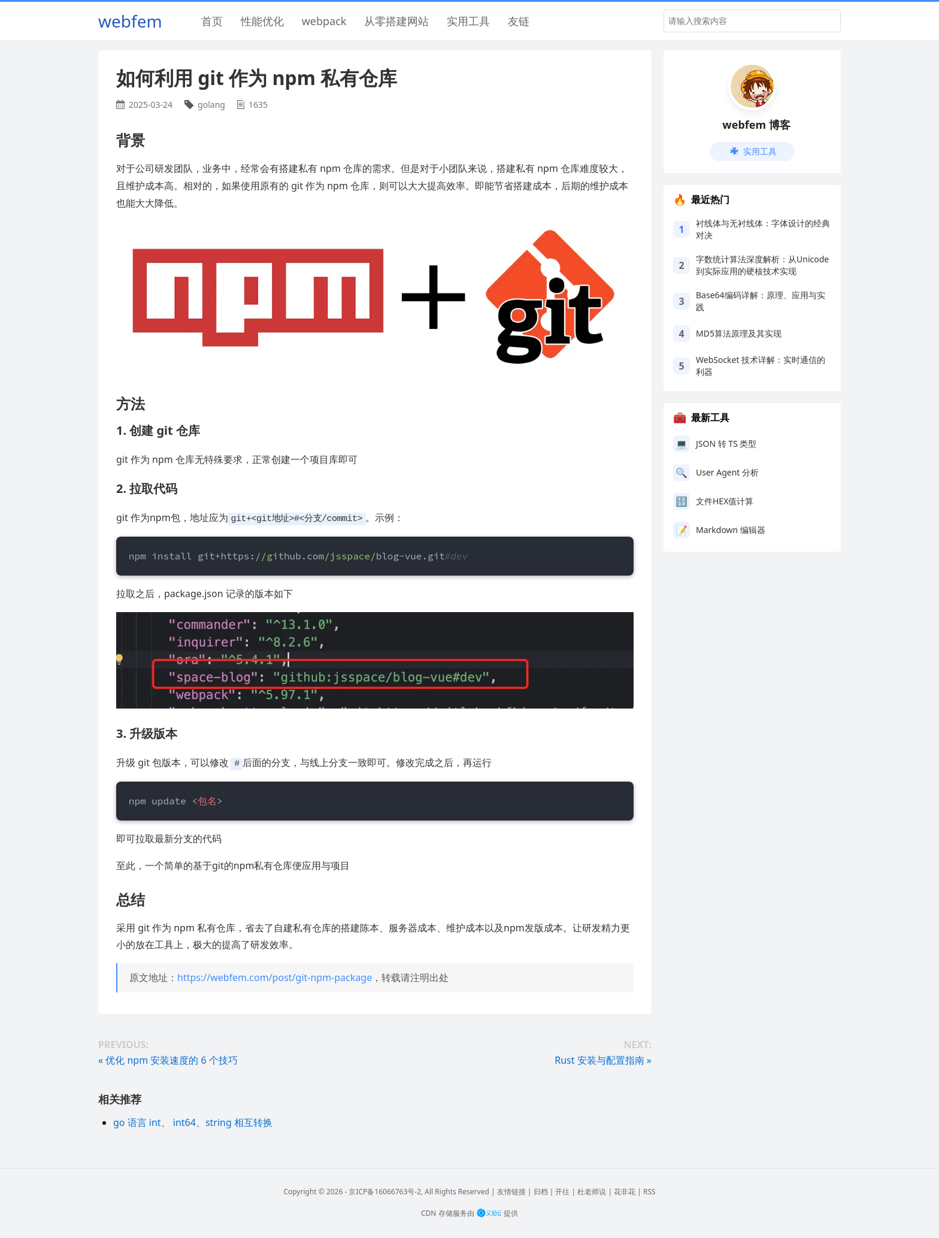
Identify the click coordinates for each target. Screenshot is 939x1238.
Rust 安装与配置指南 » (603, 1059)
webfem (130, 21)
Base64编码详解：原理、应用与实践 (760, 301)
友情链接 (511, 1190)
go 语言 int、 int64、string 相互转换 (192, 1121)
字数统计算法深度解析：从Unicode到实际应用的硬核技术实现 (762, 265)
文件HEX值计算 (724, 501)
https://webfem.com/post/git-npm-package (274, 976)
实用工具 (468, 21)
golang (211, 104)
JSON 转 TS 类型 (726, 443)
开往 (562, 1190)
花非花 (624, 1190)
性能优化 (262, 21)
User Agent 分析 (727, 472)
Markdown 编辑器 (730, 529)
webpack (324, 21)
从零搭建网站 (396, 21)
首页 (212, 21)
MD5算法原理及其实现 (739, 333)
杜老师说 (591, 1190)
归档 (541, 1190)
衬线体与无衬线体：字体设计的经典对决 (763, 229)
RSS (649, 1190)
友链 (518, 21)
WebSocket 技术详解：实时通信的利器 (760, 365)
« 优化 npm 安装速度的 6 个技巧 (168, 1059)
